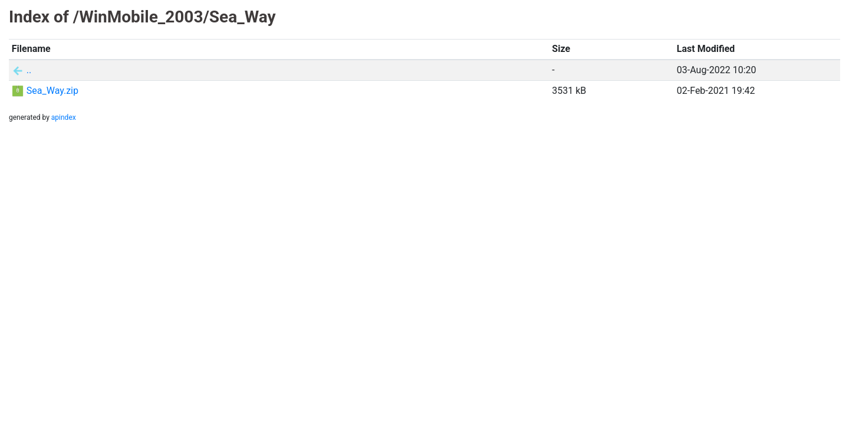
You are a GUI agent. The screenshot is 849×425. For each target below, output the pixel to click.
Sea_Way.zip (52, 90)
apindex (63, 117)
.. (29, 70)
